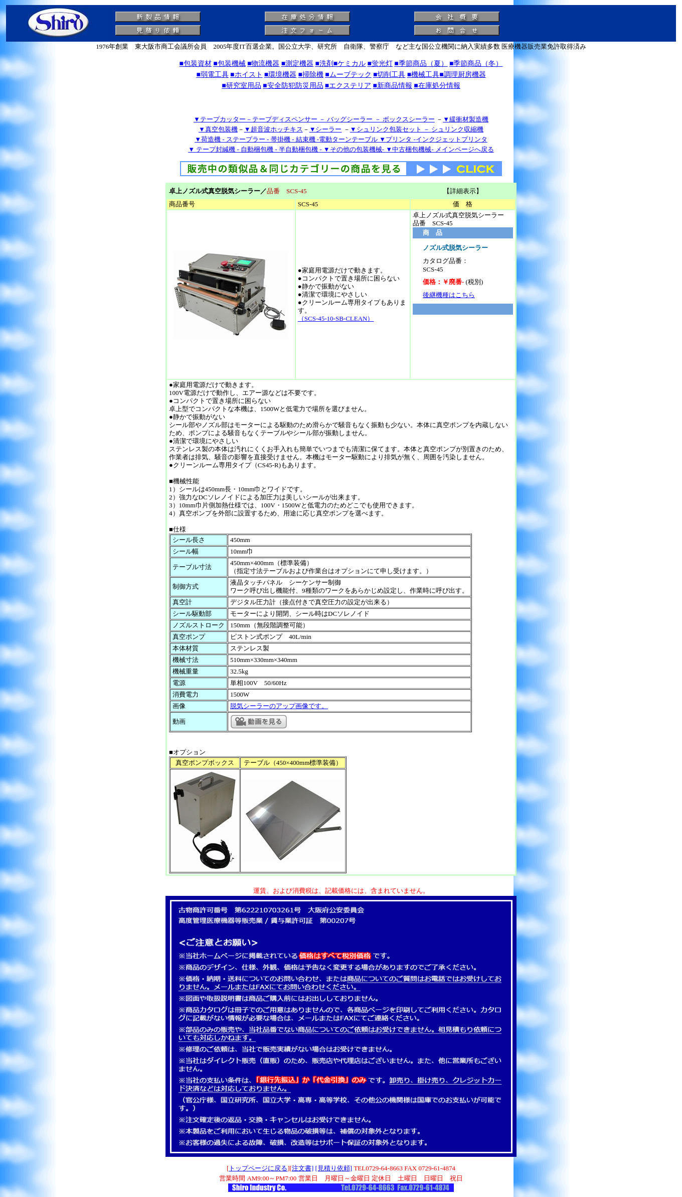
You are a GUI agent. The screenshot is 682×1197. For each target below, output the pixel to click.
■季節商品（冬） (475, 63)
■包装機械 (229, 63)
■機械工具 (423, 74)
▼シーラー (325, 129)
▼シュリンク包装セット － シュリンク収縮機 (416, 129)
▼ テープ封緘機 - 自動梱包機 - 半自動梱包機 (253, 149)
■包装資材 (196, 63)
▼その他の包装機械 (352, 149)
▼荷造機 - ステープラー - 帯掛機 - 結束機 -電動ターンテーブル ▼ (290, 139)
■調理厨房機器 (462, 74)
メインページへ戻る (464, 149)
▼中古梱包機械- (410, 149)
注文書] (302, 1168)
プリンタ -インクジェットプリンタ (436, 139)
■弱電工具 (212, 74)
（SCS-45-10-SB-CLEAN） (336, 318)
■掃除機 (310, 74)
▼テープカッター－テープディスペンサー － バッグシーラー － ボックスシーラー (314, 119)
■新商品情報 (392, 85)
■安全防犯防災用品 (293, 85)
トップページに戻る (258, 1168)
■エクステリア (348, 85)
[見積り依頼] (334, 1168)
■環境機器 (280, 74)
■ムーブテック (348, 74)
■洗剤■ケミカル (340, 63)
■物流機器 (263, 63)
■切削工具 (389, 74)
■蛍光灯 (380, 63)
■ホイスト (246, 74)
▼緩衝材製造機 (465, 119)
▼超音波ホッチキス (273, 129)
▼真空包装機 (218, 129)
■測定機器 (297, 63)
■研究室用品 (241, 85)
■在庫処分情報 (437, 85)
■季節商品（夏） (420, 63)
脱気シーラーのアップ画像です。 (279, 706)
